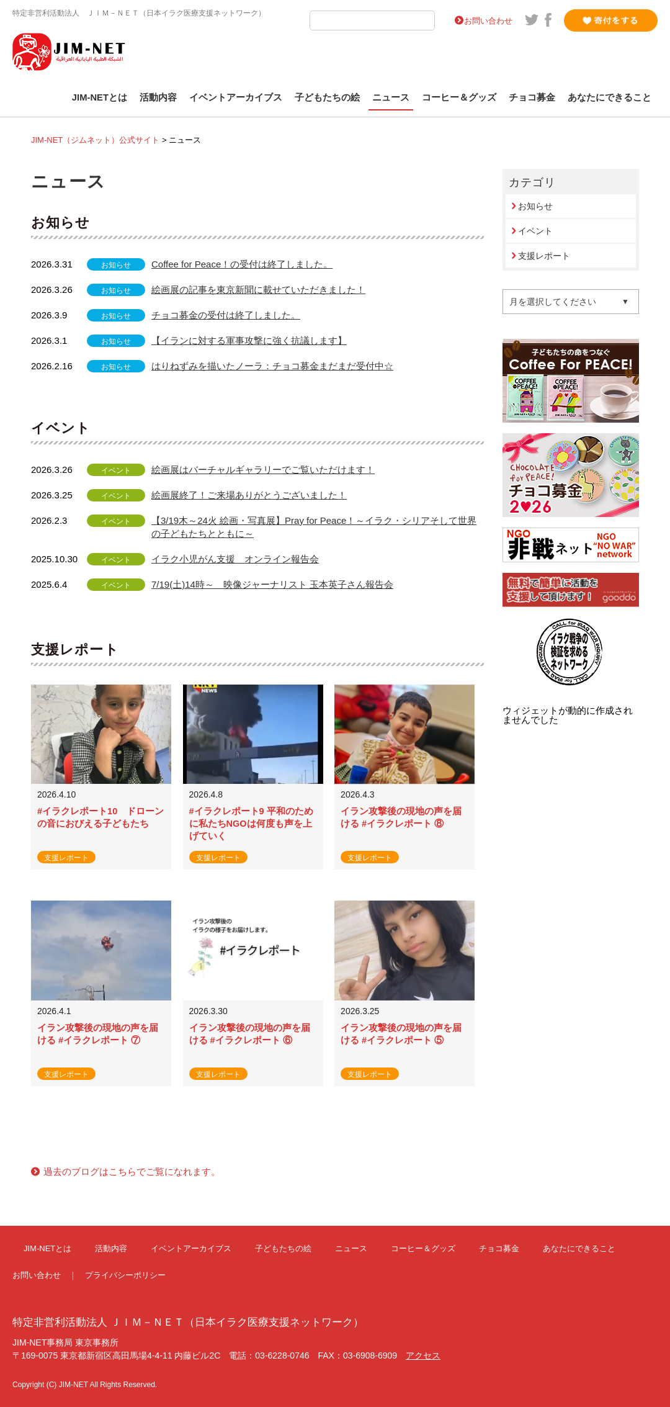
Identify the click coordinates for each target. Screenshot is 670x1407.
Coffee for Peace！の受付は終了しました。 (242, 264)
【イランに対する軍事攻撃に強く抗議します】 (249, 340)
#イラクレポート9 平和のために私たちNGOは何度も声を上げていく (251, 823)
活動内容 (158, 97)
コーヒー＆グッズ (459, 97)
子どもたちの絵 (327, 97)
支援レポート (544, 256)
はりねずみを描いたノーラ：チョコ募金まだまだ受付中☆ (272, 366)
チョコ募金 (532, 97)
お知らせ (535, 206)
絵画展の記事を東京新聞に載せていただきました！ (258, 289)
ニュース (390, 97)
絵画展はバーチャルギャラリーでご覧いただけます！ (263, 469)
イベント (535, 231)
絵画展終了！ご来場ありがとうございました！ (249, 495)
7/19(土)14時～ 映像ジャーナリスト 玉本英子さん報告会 (272, 584)
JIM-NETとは (99, 97)
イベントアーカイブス (235, 97)
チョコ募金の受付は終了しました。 (225, 315)
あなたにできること (609, 97)
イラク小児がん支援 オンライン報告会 (235, 559)
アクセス (423, 1355)
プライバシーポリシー (125, 1275)
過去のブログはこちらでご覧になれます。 (131, 1171)
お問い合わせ (488, 20)
